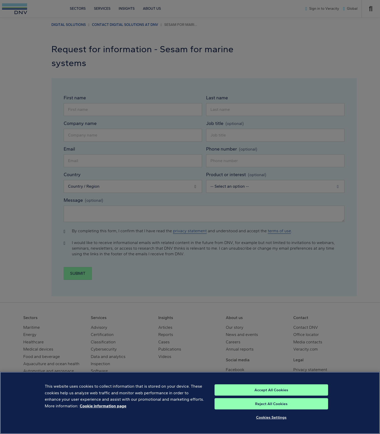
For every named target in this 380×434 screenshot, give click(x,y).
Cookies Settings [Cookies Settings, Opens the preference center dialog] (271, 417)
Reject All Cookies (271, 403)
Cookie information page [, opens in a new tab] (103, 406)
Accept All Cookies (271, 390)
